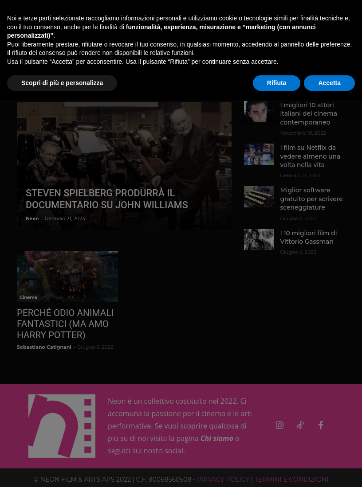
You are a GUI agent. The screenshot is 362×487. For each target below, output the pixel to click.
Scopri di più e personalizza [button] (62, 82)
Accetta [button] (329, 82)
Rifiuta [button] (277, 82)
